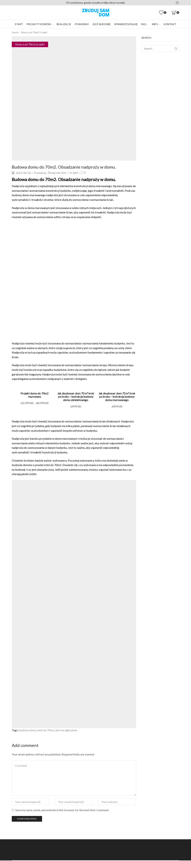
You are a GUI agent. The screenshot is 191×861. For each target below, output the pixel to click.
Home (15, 32)
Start (19, 24)
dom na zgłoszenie (66, 730)
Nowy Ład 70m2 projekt (34, 32)
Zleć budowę (101, 24)
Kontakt (170, 24)
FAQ (144, 24)
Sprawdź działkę (126, 24)
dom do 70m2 (45, 730)
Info (156, 24)
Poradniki (82, 24)
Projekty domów (40, 24)
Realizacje (63, 24)
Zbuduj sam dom (58, 172)
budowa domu (27, 730)
